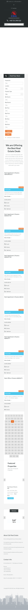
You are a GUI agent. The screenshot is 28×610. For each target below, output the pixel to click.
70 (12, 447)
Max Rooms (8, 102)
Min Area (7, 119)
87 (14, 456)
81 (9, 453)
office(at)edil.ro (17, 1)
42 (18, 433)
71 (15, 447)
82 (12, 453)
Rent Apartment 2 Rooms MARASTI (11, 337)
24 (18, 424)
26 (6, 427)
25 (21, 424)
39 (9, 433)
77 (15, 450)
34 (12, 430)
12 (18, 418)
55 (21, 438)
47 (15, 435)
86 (10, 456)
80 (6, 453)
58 (12, 441)
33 (9, 430)
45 (9, 435)
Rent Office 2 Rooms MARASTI (13, 378)
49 (21, 435)
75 (9, 450)
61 (21, 441)
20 (6, 424)
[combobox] (14, 88)
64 (12, 444)
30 (18, 427)
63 (9, 444)
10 (11, 418)
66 (18, 444)
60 (18, 441)
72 (18, 447)
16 (12, 421)
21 (9, 424)
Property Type (8, 91)
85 (21, 453)
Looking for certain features (12, 137)
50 (6, 438)
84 (18, 453)
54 (18, 438)
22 (12, 424)
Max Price (7, 113)
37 (21, 430)
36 (18, 430)
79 (21, 450)
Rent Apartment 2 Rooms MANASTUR (11, 215)
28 (12, 427)
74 (6, 450)
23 (15, 424)
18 (18, 421)
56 (6, 441)
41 (15, 433)
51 (9, 438)
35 (15, 430)
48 (18, 435)
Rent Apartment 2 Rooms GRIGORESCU (11, 173)
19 (21, 421)
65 (15, 444)
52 (12, 438)
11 (15, 418)
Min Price (7, 108)
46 (12, 435)
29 (15, 427)
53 (15, 438)
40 (12, 433)
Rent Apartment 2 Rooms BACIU (13, 297)
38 (6, 433)
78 (18, 450)
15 (9, 421)
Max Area (7, 124)
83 (15, 453)
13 (21, 418)
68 (6, 447)
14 (6, 421)
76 (12, 450)
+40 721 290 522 (15, 20)
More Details (7, 196)
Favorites (13, 8)
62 (6, 444)
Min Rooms (7, 97)
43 (21, 433)
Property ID (7, 80)
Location (7, 86)
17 (15, 421)
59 (15, 441)
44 (6, 435)
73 (21, 447)
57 (9, 441)
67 (21, 444)
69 (9, 447)
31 (21, 427)
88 (17, 456)
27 (9, 427)
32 (6, 430)
